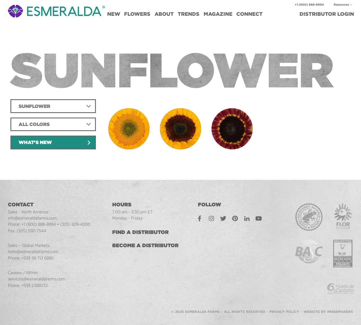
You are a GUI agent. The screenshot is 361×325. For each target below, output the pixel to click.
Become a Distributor (146, 245)
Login (327, 14)
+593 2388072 (34, 285)
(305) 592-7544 (32, 230)
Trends (188, 14)
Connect (249, 14)
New (113, 14)
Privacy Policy (284, 303)
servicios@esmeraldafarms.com (37, 279)
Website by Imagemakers (328, 303)
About (164, 14)
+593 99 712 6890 (38, 258)
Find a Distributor (141, 232)
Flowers (137, 14)
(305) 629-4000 (76, 224)
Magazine (218, 14)
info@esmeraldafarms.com (32, 218)
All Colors (34, 124)
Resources (341, 4)
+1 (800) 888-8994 (309, 4)
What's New (35, 142)
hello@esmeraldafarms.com (33, 251)
